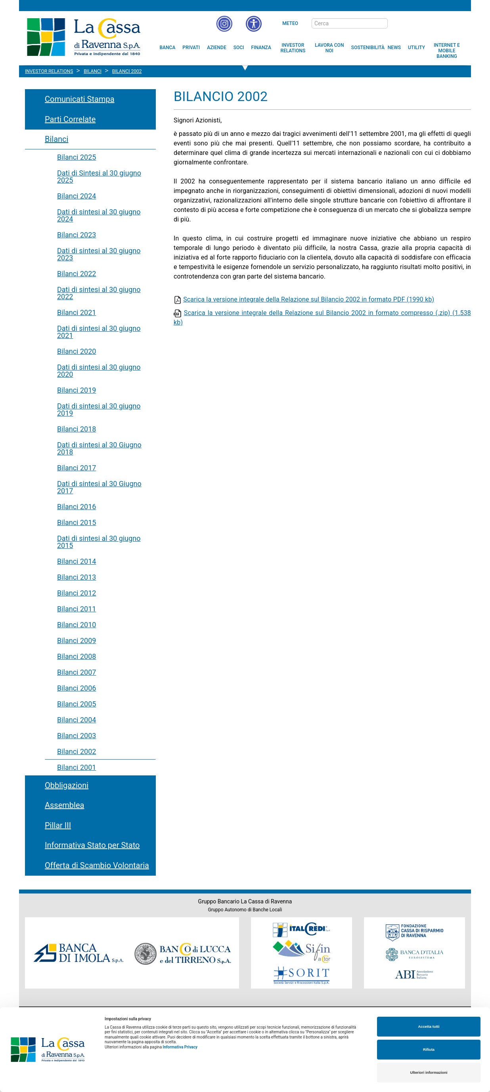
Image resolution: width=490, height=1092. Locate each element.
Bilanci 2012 (76, 593)
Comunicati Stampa (80, 99)
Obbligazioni (66, 785)
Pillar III (58, 825)
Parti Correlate (70, 119)
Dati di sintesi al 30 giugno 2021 (99, 332)
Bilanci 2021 (76, 312)
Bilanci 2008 (76, 656)
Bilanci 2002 (76, 751)
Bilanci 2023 (76, 235)
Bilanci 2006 (76, 688)
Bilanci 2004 (76, 720)
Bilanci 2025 (76, 157)
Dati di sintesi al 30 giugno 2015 (99, 542)
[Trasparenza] (437, 23)
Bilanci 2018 (76, 429)
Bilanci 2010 (76, 624)
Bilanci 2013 (76, 577)
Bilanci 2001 (76, 767)
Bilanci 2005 (76, 704)
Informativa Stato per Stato (92, 845)
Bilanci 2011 (76, 609)
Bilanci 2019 (76, 390)
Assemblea (64, 805)
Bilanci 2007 (76, 672)
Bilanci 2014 (76, 561)
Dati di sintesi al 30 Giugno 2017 (99, 487)
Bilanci (56, 139)
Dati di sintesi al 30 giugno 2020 (99, 370)
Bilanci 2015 (76, 522)
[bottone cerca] (398, 23)
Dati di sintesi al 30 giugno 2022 (99, 293)
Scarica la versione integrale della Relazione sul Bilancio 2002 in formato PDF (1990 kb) (308, 299)
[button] (253, 23)
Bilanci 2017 (76, 468)
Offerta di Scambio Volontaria (97, 865)
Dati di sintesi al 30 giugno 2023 (99, 254)
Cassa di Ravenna (83, 37)
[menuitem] (167, 47)
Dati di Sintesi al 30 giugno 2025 (99, 176)
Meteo (290, 23)
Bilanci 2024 (76, 196)
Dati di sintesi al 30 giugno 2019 (99, 409)
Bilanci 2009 (76, 640)
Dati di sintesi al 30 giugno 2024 (99, 215)
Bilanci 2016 (76, 506)
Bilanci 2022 (76, 273)
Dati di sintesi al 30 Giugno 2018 (99, 448)
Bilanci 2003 (76, 735)
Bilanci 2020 (76, 351)
